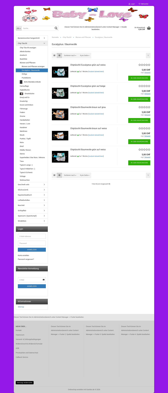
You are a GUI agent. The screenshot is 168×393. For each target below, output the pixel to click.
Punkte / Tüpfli (25, 139)
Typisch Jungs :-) (26, 165)
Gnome (22, 116)
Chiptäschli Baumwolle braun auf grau (88, 107)
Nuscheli (21, 205)
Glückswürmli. (23, 190)
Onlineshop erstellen (75, 390)
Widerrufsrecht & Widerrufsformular (29, 344)
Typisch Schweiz (26, 172)
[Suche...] (19, 28)
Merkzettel (143, 4)
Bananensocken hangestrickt (29, 38)
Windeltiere (22, 221)
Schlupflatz (22, 211)
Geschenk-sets (23, 185)
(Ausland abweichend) (96, 71)
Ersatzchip (24, 101)
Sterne (22, 154)
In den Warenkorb (139, 78)
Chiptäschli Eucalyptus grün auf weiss (88, 65)
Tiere (22, 161)
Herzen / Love (25, 124)
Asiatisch (23, 55)
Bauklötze (23, 59)
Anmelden (32, 250)
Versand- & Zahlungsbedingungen (28, 339)
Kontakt (19, 330)
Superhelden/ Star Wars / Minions (32, 157)
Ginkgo (24, 74)
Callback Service (22, 357)
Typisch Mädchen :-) (27, 169)
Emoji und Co (24, 97)
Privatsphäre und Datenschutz (27, 353)
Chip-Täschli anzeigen (28, 48)
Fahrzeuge (24, 109)
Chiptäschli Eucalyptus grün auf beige (87, 86)
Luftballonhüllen (24, 200)
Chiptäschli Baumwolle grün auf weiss (88, 149)
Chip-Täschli (22, 43)
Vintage (22, 176)
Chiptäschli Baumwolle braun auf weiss (88, 128)
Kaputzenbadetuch (25, 195)
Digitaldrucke (25, 90)
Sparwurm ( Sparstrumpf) (27, 216)
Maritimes (23, 131)
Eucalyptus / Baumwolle (31, 70)
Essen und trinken (26, 105)
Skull (21, 146)
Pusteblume (26, 78)
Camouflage (24, 86)
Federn (22, 112)
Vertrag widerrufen (24, 383)
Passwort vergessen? (26, 259)
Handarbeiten (25, 120)
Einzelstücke (27, 94)
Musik (22, 135)
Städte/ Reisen (25, 150)
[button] (54, 55)
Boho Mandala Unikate (30, 82)
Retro (22, 142)
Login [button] (132, 4)
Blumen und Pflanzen (27, 63)
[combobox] (70, 55)
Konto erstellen (23, 255)
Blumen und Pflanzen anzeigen (33, 66)
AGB (17, 348)
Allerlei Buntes (25, 51)
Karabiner (23, 127)
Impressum (20, 335)
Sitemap (21, 307)
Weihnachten (25, 180)
